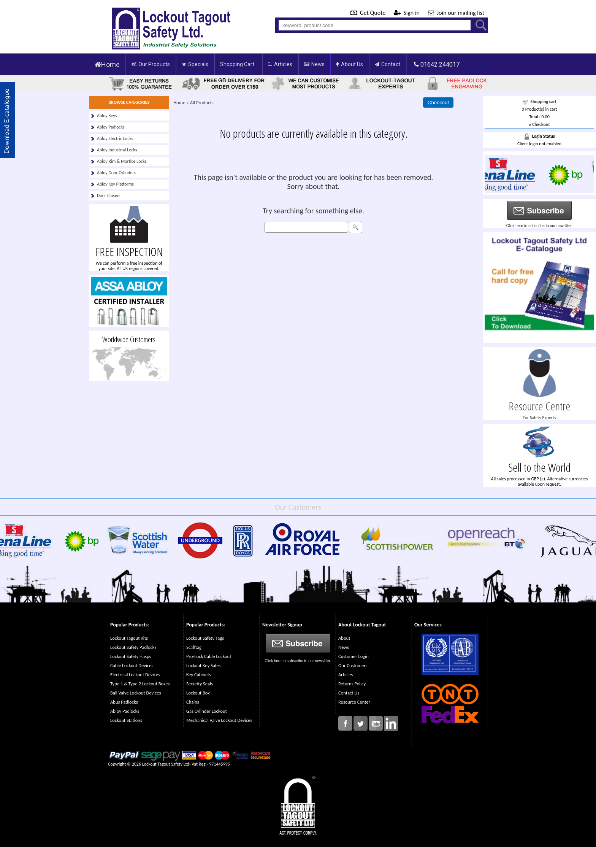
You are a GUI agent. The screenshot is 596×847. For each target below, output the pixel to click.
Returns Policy (352, 683)
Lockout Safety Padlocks (133, 647)
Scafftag (193, 647)
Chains (192, 702)
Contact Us (348, 693)
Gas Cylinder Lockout (206, 711)
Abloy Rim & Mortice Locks (122, 161)
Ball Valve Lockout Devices (135, 693)
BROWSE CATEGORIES (128, 102)
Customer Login (353, 656)
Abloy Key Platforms (115, 184)
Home (107, 64)
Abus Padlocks (124, 702)
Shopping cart (544, 101)
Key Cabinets (198, 674)
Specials (195, 64)
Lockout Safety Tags (205, 638)
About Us (349, 64)
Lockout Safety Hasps (130, 656)
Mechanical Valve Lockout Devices (219, 720)
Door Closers (108, 195)
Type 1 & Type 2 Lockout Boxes (140, 683)
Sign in (407, 12)
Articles (280, 64)
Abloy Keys (107, 115)
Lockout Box (198, 693)
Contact (387, 64)
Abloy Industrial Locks (117, 150)
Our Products (151, 64)
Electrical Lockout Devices (135, 674)
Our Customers (352, 665)
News (314, 64)
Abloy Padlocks (111, 127)
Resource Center (354, 702)
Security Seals (199, 683)
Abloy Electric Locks (115, 138)
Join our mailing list (456, 12)
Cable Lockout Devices (131, 665)
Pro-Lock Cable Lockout (208, 656)
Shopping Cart (237, 64)
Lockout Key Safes (203, 665)
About (344, 638)
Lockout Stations (126, 720)
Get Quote (368, 12)
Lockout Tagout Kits (129, 638)
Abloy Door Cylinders (116, 172)
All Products (202, 102)
